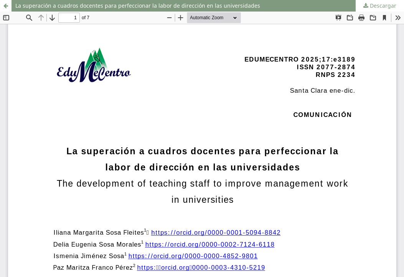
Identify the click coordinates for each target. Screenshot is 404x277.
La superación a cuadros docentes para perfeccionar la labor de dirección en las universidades (137, 5)
